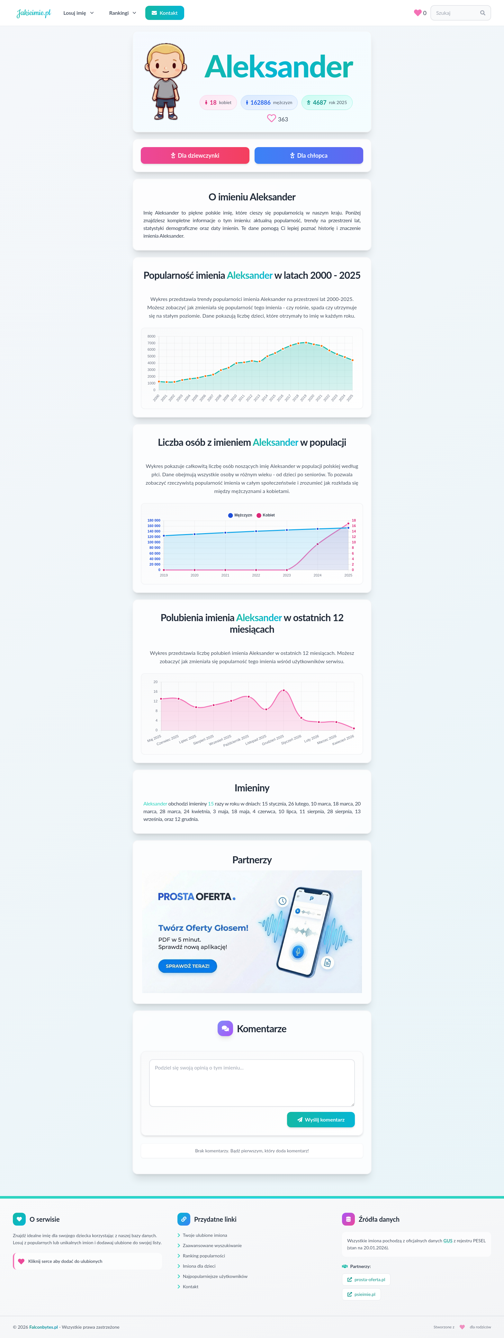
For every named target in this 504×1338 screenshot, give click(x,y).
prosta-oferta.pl (366, 1279)
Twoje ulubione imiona (202, 1235)
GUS (448, 1240)
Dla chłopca (309, 155)
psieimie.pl (361, 1294)
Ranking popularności (201, 1255)
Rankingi (123, 13)
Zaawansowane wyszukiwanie (209, 1245)
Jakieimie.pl (33, 12)
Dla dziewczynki (195, 155)
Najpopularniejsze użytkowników (212, 1276)
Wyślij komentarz (321, 1119)
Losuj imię (79, 13)
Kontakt (164, 13)
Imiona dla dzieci (196, 1266)
